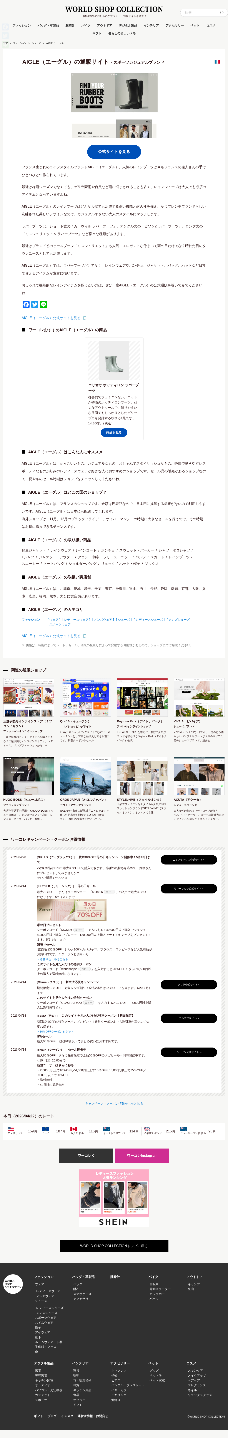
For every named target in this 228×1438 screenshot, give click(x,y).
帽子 (38, 1335)
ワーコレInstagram (142, 1163)
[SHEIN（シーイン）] (53, 1056)
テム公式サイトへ (188, 1025)
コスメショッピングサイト (75, 727)
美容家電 (41, 1383)
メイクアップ (197, 1383)
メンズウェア (45, 1303)
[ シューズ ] (124, 619)
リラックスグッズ (200, 1402)
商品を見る (114, 432)
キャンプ (194, 1291)
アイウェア (42, 1340)
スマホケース (82, 1301)
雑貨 (76, 1393)
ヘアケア (194, 1388)
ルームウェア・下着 (48, 1349)
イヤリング (118, 1402)
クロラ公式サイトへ (187, 991)
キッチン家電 (44, 1388)
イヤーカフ (118, 1397)
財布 (76, 1296)
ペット (195, 25)
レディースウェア (48, 1298)
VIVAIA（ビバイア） (190, 721)
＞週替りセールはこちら (53, 966)
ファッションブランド (16, 807)
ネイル (192, 1397)
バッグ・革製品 (48, 25)
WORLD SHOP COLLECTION (114, 9)
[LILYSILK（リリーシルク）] (58, 893)
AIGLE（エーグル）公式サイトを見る (51, 318)
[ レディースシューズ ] (149, 619)
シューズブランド (184, 727)
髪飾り (115, 1407)
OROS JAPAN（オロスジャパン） (83, 804)
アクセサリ (80, 1306)
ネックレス (118, 1378)
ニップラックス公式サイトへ (187, 867)
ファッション (22, 25)
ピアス (115, 1388)
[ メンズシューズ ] (179, 619)
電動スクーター (160, 1296)
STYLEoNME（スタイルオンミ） (139, 804)
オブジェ (79, 1407)
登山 (191, 1296)
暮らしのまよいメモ (122, 33)
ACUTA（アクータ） (190, 801)
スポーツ (41, 1407)
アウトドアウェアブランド (75, 812)
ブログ (53, 1424)
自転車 (154, 1291)
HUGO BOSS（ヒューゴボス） (27, 801)
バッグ (77, 1291)
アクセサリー (175, 25)
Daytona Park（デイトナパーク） (140, 724)
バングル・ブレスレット (128, 1393)
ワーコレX (86, 1163)
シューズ (36, 43)
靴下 (38, 1345)
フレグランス (197, 1393)
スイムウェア (44, 1330)
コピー (109, 899)
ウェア (39, 1291)
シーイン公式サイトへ (187, 1059)
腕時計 (70, 25)
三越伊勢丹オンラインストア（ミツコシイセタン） (25, 724)
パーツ (154, 1306)
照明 (76, 1383)
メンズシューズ (46, 1320)
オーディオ (42, 1393)
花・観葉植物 (82, 1388)
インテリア (151, 25)
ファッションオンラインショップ (22, 732)
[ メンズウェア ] (103, 619)
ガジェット (42, 1402)
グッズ (154, 1378)
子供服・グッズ (45, 1354)
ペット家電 (157, 1388)
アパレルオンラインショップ (134, 732)
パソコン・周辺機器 (48, 1397)
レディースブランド (185, 807)
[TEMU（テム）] (50, 1023)
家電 (38, 1378)
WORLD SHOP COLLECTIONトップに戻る (114, 1253)
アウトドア (104, 25)
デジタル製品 (128, 25)
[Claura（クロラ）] (52, 989)
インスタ (68, 1424)
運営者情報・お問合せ (96, 1424)
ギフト (97, 33)
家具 (76, 1378)
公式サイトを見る (114, 152)
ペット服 (156, 1383)
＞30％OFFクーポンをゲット (57, 1038)
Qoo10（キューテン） (77, 721)
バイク (85, 25)
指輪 (114, 1383)
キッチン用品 (82, 1397)
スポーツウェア (45, 1325)
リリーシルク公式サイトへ (188, 896)
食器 (76, 1402)
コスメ (210, 25)
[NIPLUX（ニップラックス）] (59, 864)
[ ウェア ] (54, 619)
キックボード (159, 1301)
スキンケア (195, 1378)
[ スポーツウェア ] (60, 624)
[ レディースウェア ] (76, 619)
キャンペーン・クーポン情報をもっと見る (114, 1110)
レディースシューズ (49, 1315)
